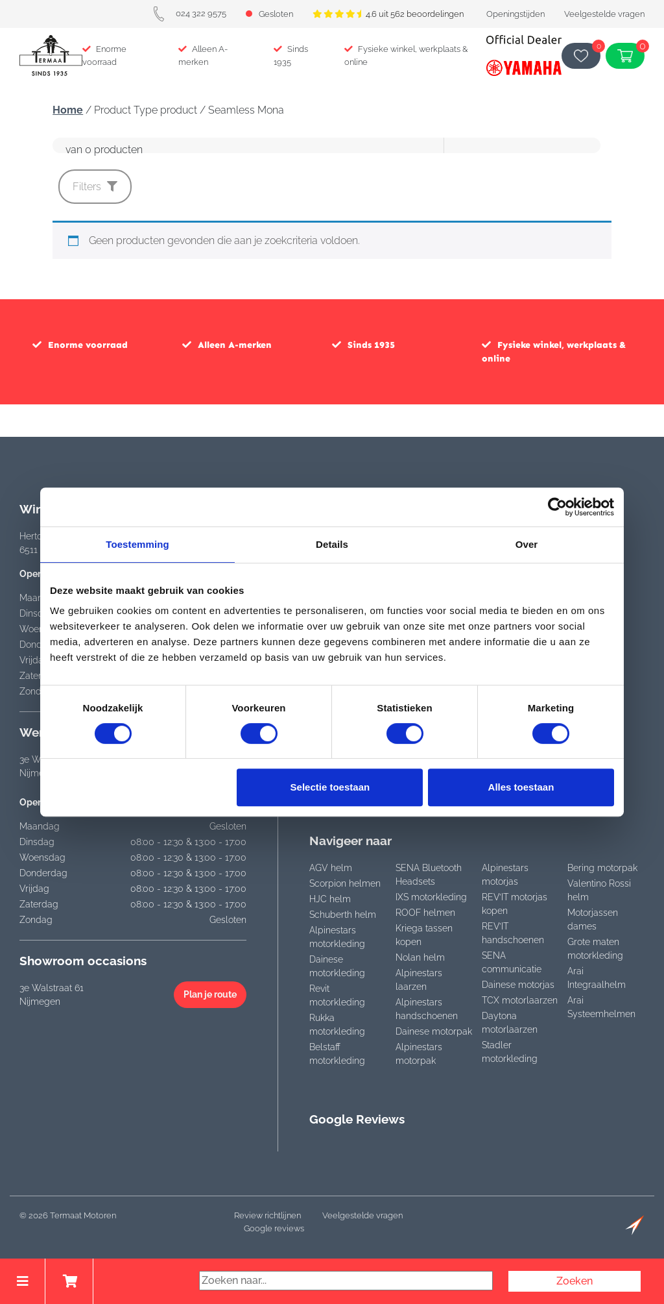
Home (68, 110)
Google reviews (274, 1228)
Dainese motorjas (518, 984)
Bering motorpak (602, 868)
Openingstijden (515, 14)
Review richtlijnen (267, 1215)
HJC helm (330, 899)
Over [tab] (527, 544)
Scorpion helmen (345, 883)
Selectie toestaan (330, 787)
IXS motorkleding (431, 897)
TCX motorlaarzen (520, 1000)
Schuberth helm (342, 914)
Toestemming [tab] (137, 544)
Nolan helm (420, 957)
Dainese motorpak (434, 1031)
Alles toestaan (521, 787)
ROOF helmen (425, 912)
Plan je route (210, 994)
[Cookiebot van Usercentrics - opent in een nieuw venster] (557, 507)
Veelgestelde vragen (604, 14)
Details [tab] (332, 544)
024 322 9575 (189, 13)
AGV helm (330, 868)
